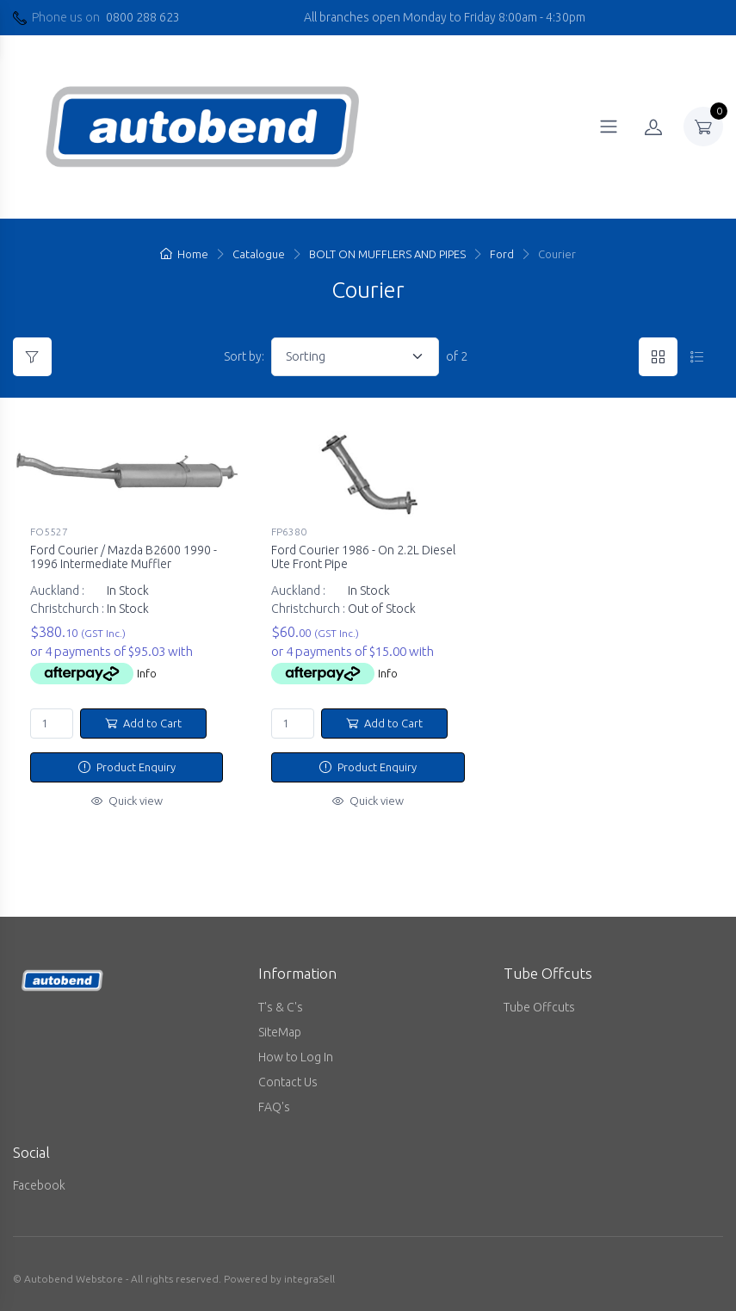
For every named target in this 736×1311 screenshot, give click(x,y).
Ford (502, 254)
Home (184, 254)
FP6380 (288, 531)
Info (147, 673)
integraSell (309, 1278)
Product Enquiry (127, 767)
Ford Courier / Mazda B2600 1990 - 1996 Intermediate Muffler (123, 557)
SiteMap (279, 1032)
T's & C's (280, 1007)
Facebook (39, 1185)
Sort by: (244, 356)
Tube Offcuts (539, 1007)
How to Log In (295, 1057)
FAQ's (274, 1107)
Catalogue (258, 254)
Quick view (127, 801)
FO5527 (49, 531)
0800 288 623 (143, 17)
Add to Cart (143, 723)
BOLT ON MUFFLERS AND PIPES (387, 254)
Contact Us (288, 1082)
